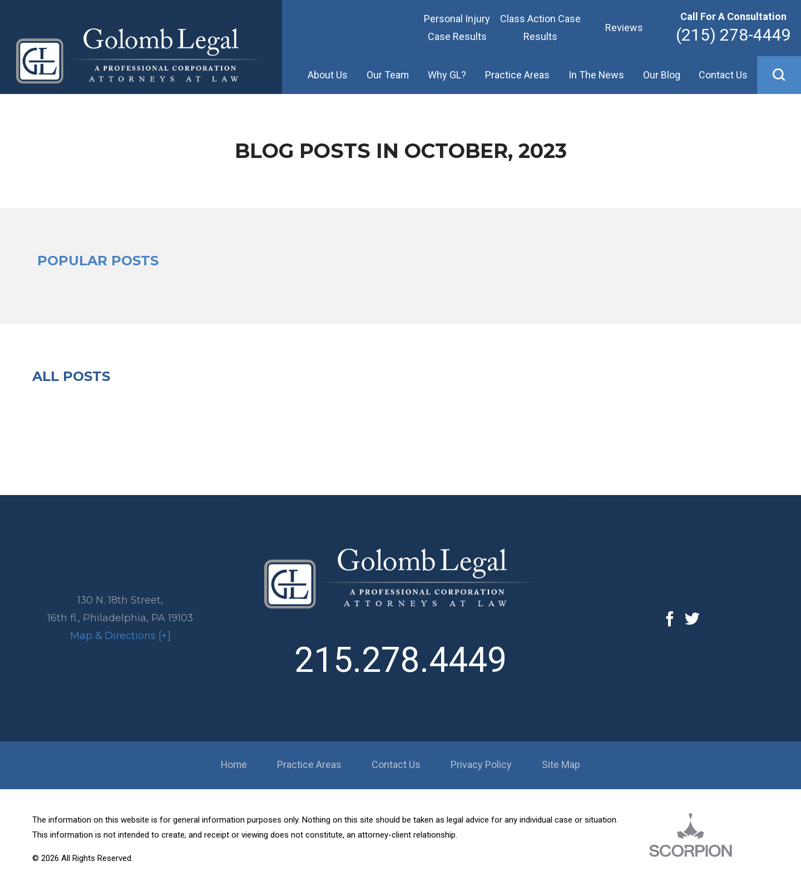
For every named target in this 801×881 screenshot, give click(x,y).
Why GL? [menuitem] (447, 75)
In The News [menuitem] (596, 75)
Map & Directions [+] (120, 636)
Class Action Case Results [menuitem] (540, 27)
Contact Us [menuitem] (723, 75)
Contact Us (396, 764)
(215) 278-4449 (733, 34)
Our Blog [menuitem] (661, 75)
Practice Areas (309, 764)
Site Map (561, 764)
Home (234, 764)
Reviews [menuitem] (624, 27)
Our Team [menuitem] (388, 75)
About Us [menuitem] (328, 75)
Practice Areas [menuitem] (517, 75)
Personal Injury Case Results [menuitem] (457, 27)
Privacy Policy (481, 764)
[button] (779, 75)
